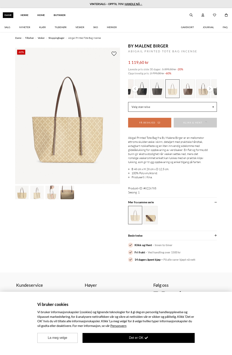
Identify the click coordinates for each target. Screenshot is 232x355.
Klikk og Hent (143, 245)
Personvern (118, 326)
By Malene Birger (148, 45)
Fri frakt (140, 252)
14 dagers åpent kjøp (148, 259)
